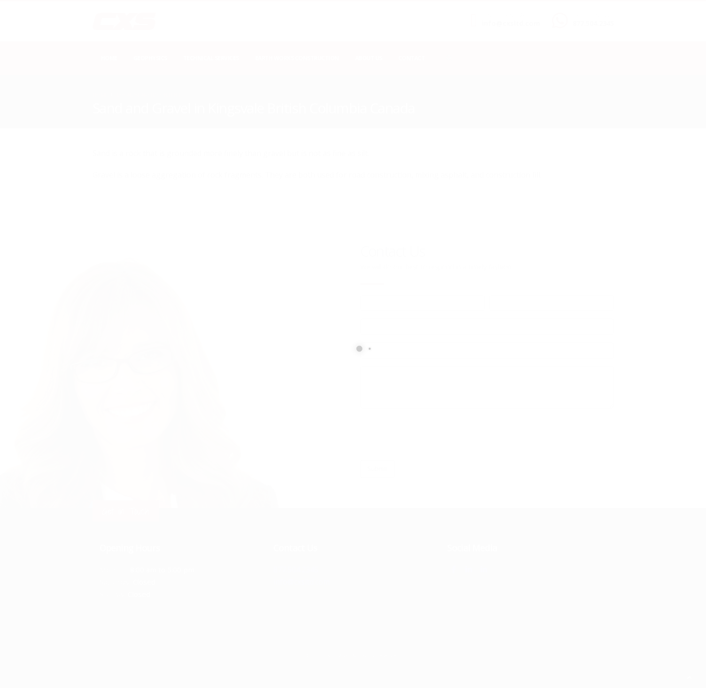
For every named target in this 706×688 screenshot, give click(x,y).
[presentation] (431, 434)
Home (109, 58)
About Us (368, 58)
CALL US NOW (591, 15)
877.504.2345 (593, 23)
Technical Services (211, 58)
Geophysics (150, 58)
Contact (411, 58)
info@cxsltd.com (511, 23)
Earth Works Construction (297, 58)
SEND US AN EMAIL (506, 15)
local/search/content (148, 94)
